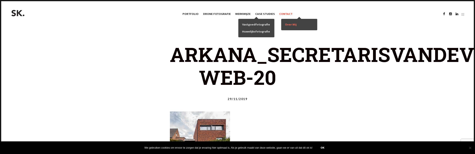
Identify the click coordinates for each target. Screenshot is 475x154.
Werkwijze (243, 13)
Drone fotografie (217, 13)
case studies (265, 13)
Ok (323, 147)
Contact (285, 13)
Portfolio (191, 13)
